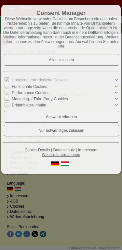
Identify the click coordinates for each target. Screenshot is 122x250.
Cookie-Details (37, 150)
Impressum (87, 150)
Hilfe (60, 46)
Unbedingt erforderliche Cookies (39, 80)
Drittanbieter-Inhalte (29, 105)
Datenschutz (64, 150)
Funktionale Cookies (29, 86)
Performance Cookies (30, 92)
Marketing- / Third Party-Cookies (40, 99)
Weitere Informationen (61, 154)
